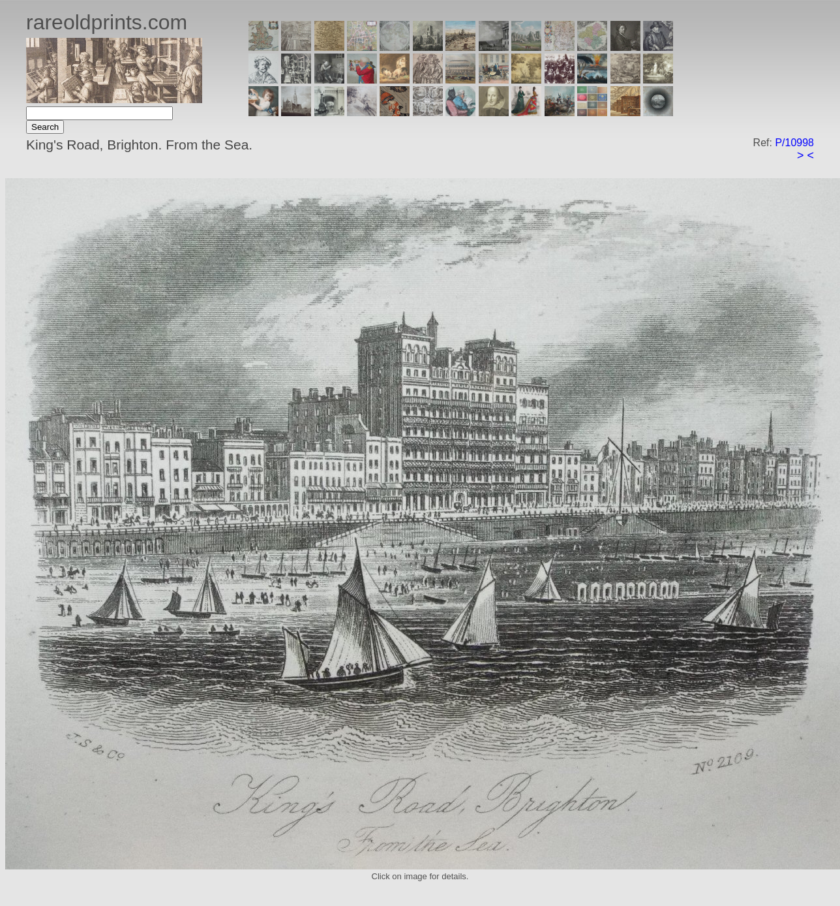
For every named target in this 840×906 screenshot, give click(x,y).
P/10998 (794, 142)
